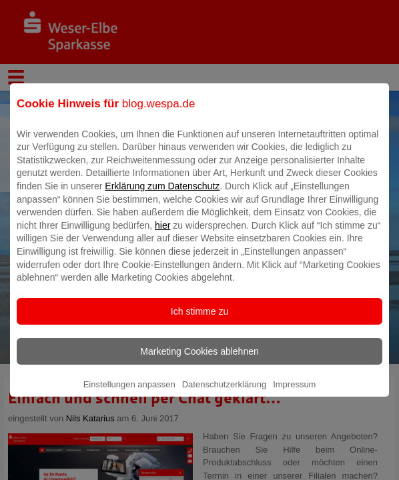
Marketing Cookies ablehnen (199, 360)
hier (162, 234)
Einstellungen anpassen (129, 394)
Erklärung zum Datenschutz (162, 195)
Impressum (294, 394)
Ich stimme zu (199, 320)
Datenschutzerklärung (224, 394)
